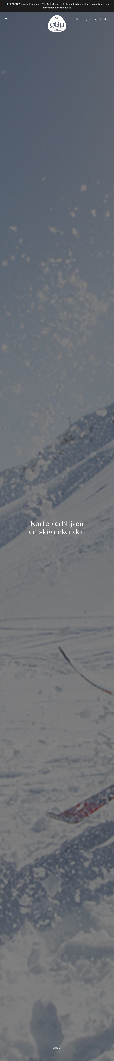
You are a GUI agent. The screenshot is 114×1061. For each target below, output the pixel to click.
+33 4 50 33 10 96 (86, 19)
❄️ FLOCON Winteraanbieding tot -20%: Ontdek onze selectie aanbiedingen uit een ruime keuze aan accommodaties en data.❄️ (57, 6)
